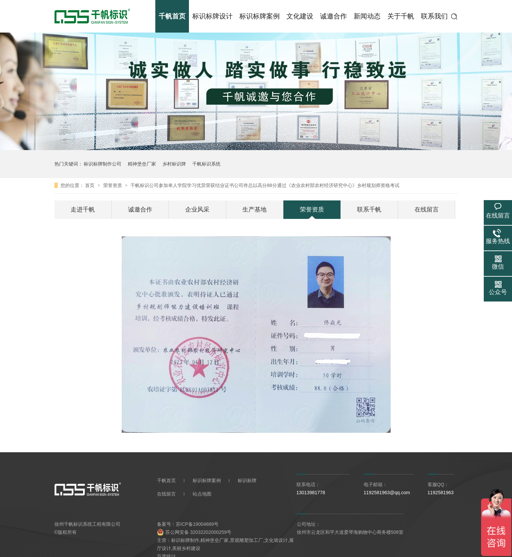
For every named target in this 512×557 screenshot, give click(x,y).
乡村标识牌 (174, 164)
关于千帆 (400, 16)
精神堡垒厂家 (142, 164)
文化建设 (299, 16)
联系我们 (434, 16)
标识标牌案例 (259, 16)
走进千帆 (83, 209)
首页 (90, 185)
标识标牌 (247, 480)
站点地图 (202, 494)
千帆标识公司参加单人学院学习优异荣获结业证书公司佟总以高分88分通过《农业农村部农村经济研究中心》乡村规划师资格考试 (264, 185)
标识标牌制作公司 (102, 164)
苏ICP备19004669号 (197, 524)
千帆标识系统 (206, 164)
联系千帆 (369, 209)
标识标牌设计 (212, 16)
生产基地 (254, 209)
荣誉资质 (113, 185)
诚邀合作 (333, 16)
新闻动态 (367, 16)
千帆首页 (172, 16)
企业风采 (197, 209)
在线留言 (427, 209)
